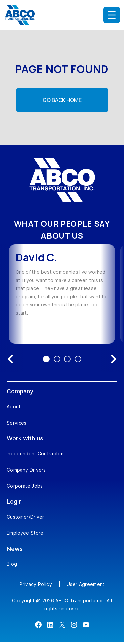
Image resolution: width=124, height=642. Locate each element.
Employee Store (25, 533)
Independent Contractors (36, 453)
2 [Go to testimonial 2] (57, 359)
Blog (12, 564)
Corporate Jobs (25, 486)
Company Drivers (26, 470)
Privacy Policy (36, 584)
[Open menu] (111, 15)
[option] (62, 294)
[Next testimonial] (113, 359)
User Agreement (85, 584)
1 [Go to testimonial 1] (46, 359)
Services (17, 423)
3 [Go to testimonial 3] (67, 359)
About (14, 406)
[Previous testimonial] (10, 359)
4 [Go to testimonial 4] (78, 359)
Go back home (62, 100)
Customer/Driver (25, 517)
